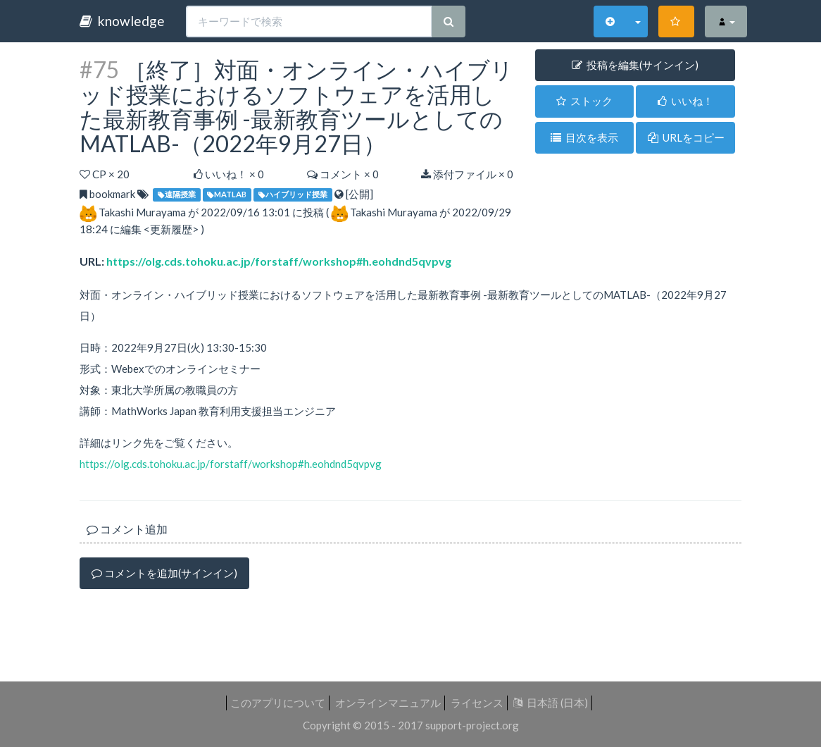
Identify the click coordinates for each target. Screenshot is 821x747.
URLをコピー (686, 137)
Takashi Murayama (142, 212)
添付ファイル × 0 (467, 174)
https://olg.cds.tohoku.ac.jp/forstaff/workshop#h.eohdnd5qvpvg (278, 261)
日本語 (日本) (550, 702)
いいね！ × (229, 174)
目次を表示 (584, 137)
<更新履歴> (171, 229)
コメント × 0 (343, 174)
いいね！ (685, 100)
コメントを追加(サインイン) (164, 573)
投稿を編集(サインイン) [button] (635, 64)
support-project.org (472, 725)
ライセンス (477, 702)
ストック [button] (584, 100)
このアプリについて (277, 702)
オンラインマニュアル (388, 702)
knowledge (122, 21)
